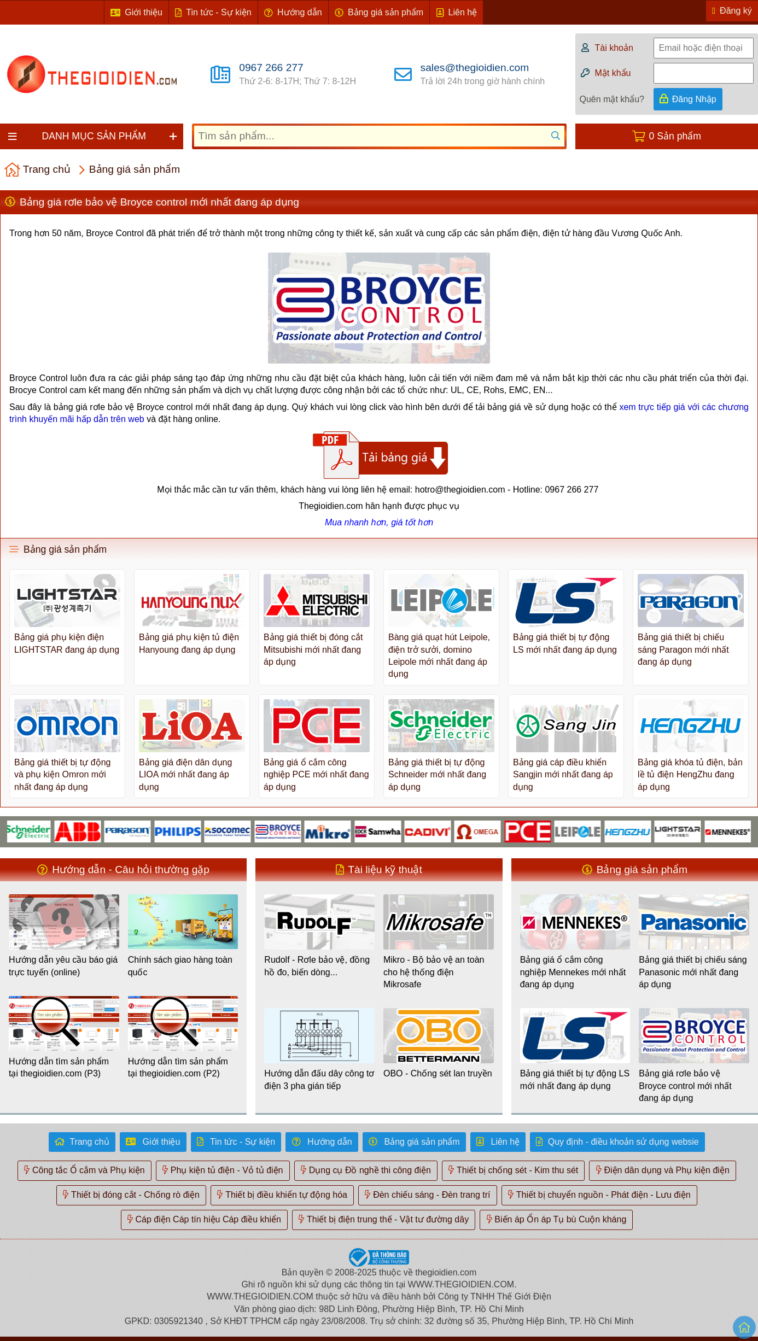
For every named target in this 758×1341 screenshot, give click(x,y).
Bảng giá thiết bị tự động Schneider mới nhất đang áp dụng (437, 775)
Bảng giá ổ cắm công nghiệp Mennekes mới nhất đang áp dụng (573, 972)
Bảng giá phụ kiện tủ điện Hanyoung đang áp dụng (189, 643)
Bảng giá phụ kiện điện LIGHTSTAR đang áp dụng (66, 643)
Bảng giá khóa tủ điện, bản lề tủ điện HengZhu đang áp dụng (690, 775)
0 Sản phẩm (675, 136)
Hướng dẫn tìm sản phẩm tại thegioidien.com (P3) (59, 1067)
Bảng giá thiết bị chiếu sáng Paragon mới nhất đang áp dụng (683, 649)
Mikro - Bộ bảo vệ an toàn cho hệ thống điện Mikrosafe (434, 972)
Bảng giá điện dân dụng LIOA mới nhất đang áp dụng (185, 775)
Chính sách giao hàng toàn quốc (180, 965)
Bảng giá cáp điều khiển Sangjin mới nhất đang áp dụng (563, 775)
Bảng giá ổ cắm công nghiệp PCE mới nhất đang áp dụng (316, 775)
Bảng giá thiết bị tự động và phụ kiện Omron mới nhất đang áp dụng (62, 775)
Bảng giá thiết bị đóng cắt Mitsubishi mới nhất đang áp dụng (313, 649)
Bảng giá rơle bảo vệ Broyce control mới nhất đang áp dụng (685, 1086)
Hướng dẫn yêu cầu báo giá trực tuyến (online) (63, 965)
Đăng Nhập (694, 99)
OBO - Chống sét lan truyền (437, 1073)
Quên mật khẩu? (612, 99)
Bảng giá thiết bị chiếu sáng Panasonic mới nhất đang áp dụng (693, 972)
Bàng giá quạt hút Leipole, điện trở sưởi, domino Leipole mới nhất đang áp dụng (439, 655)
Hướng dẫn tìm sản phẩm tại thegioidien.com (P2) (178, 1067)
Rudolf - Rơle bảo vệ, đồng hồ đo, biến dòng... (317, 965)
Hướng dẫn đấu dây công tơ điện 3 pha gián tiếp (319, 1079)
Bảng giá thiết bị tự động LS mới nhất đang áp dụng (565, 643)
